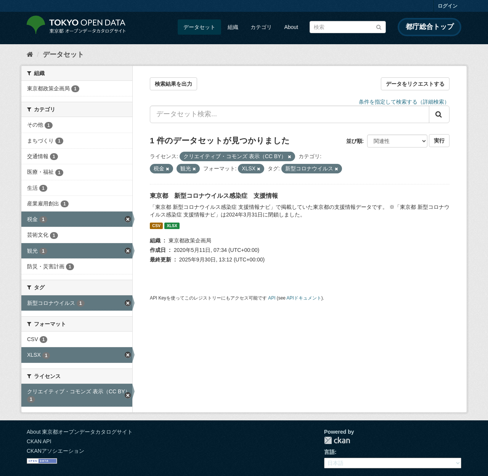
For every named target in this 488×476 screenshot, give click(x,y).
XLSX (172, 225)
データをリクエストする (415, 84)
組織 (233, 27)
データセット (199, 27)
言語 (329, 452)
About (291, 27)
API (271, 298)
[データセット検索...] (289, 114)
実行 (439, 141)
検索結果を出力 (173, 84)
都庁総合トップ (430, 26)
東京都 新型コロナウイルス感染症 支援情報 (214, 195)
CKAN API (39, 441)
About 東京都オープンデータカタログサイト (80, 432)
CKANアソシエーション (55, 451)
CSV (156, 225)
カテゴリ (261, 27)
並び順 (354, 141)
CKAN (337, 440)
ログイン (448, 6)
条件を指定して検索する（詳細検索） (404, 102)
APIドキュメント (304, 298)
